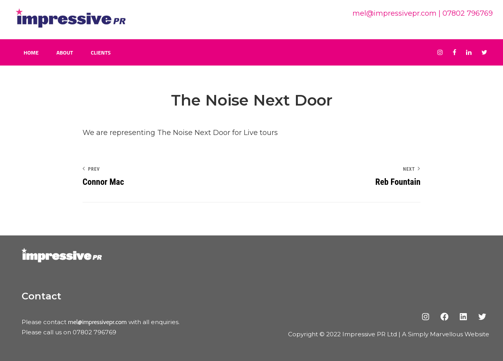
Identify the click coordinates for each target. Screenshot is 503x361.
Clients (101, 52)
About (64, 52)
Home (31, 52)
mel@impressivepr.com (394, 13)
